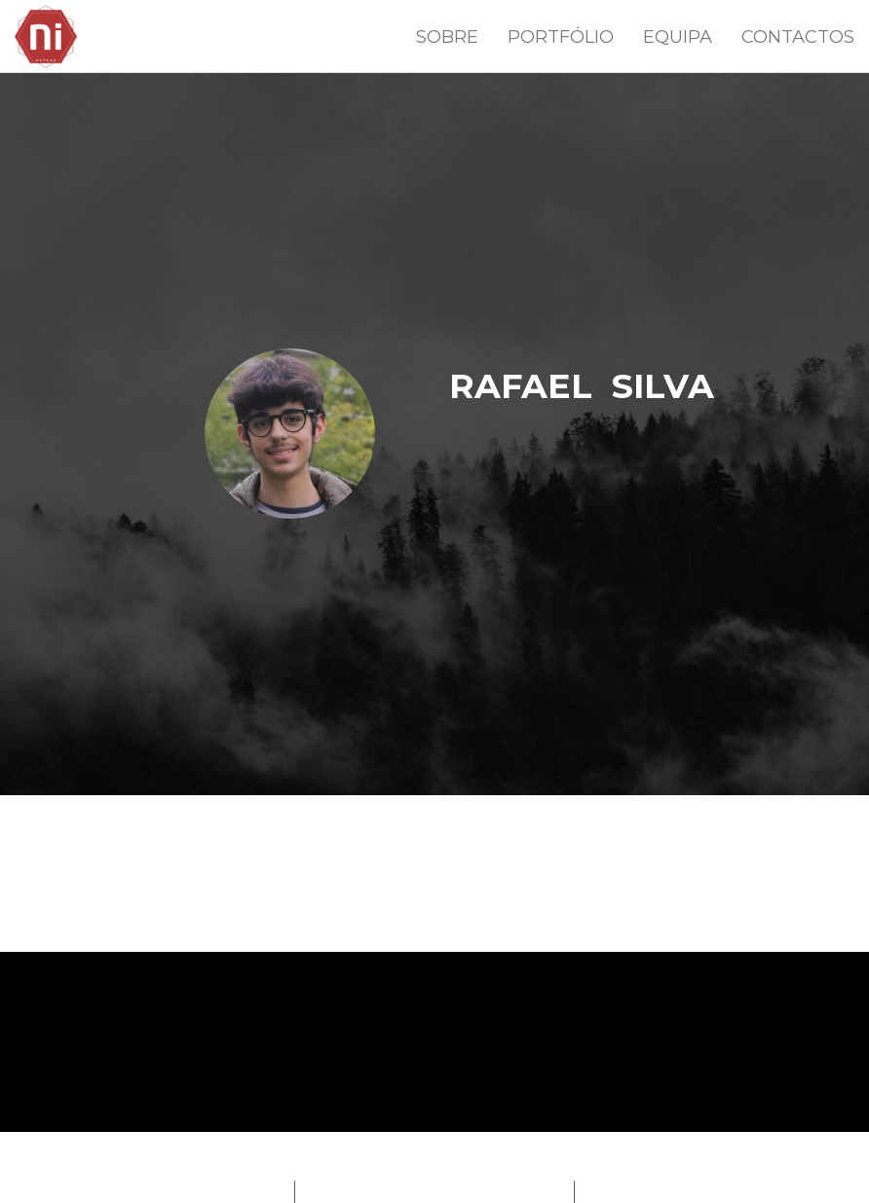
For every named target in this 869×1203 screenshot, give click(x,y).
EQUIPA (677, 37)
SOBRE (447, 37)
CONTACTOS (797, 37)
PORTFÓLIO (561, 37)
